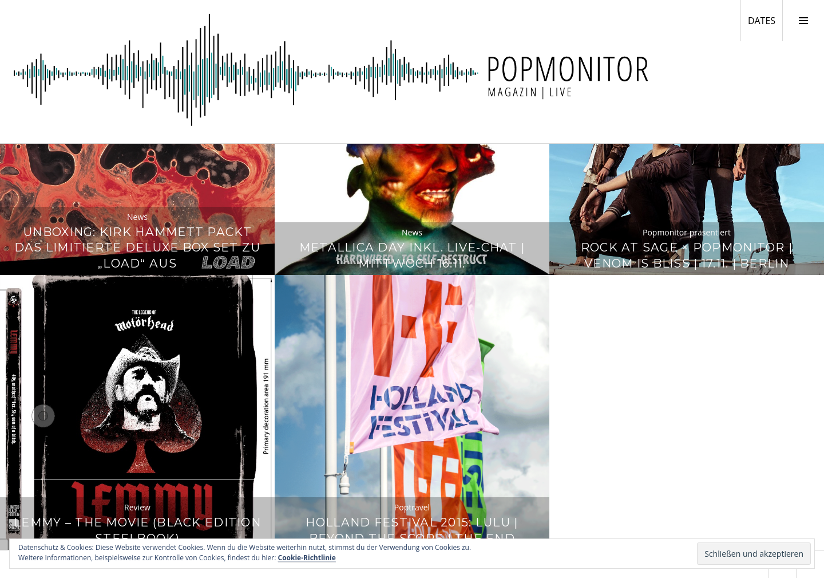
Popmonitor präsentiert (687, 232)
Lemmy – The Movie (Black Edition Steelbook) (137, 530)
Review (137, 507)
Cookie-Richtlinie (307, 558)
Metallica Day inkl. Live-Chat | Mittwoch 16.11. (412, 255)
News (137, 216)
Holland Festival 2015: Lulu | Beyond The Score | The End (412, 530)
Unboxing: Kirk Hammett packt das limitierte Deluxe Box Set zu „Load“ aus (137, 248)
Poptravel (412, 507)
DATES (765, 20)
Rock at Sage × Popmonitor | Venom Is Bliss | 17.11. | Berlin (687, 255)
